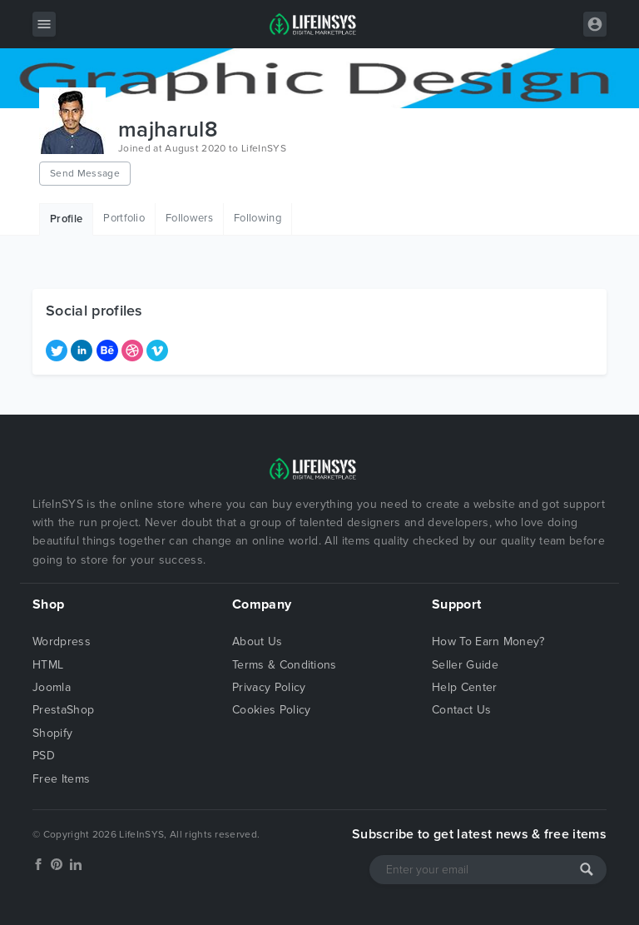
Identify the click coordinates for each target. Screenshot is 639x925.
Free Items (61, 779)
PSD (43, 755)
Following (257, 218)
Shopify (52, 733)
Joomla (51, 687)
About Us (257, 641)
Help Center (465, 687)
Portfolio (124, 218)
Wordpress (61, 641)
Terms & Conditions (284, 665)
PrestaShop (63, 710)
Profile (66, 219)
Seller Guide (465, 665)
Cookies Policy (271, 710)
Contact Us (461, 710)
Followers (189, 218)
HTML (47, 665)
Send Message (85, 173)
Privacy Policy (268, 687)
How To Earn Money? (488, 641)
